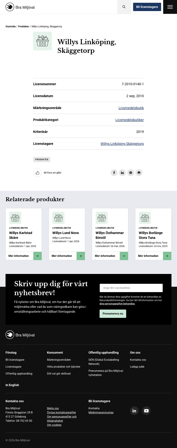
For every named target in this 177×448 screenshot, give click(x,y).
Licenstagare (13, 366)
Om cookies (54, 425)
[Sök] (124, 7)
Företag (11, 352)
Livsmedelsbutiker (129, 120)
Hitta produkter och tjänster (63, 366)
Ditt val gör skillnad (59, 373)
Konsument (55, 352)
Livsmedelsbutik (131, 108)
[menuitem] (26, 365)
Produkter (23, 26)
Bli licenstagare (147, 7)
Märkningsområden (59, 359)
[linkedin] (134, 410)
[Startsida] (19, 7)
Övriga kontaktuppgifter (61, 412)
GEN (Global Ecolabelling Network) (103, 362)
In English (12, 385)
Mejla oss (53, 408)
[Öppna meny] (170, 7)
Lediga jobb (137, 366)
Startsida (11, 26)
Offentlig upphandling (19, 373)
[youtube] (146, 410)
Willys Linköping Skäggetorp (122, 144)
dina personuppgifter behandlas (117, 303)
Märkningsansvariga (101, 412)
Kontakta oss (138, 359)
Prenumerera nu (113, 313)
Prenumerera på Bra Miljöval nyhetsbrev (105, 373)
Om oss (135, 352)
